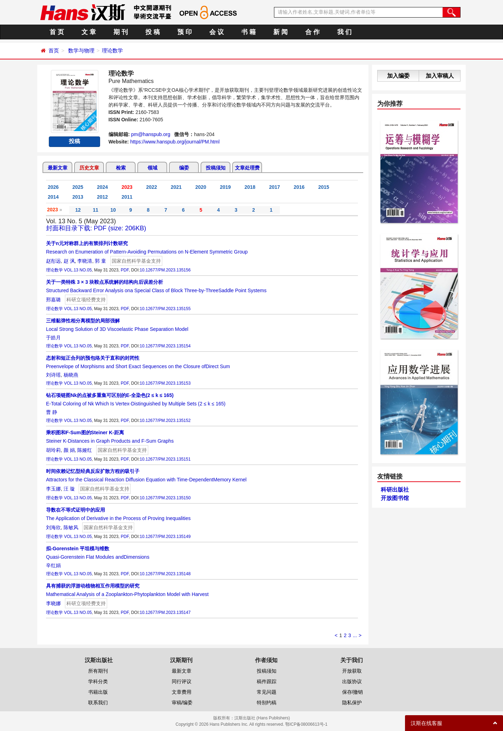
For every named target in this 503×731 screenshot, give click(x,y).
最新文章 (57, 168)
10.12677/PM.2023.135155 (165, 308)
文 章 (88, 32)
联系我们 (98, 702)
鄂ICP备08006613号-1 (306, 724)
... (355, 635)
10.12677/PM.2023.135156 (165, 270)
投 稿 (152, 32)
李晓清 (84, 261)
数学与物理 (81, 50)
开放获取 (352, 671)
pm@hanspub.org (150, 134)
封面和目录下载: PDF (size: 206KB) (96, 228)
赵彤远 (53, 261)
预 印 (184, 32)
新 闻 (280, 32)
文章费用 (181, 692)
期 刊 (120, 32)
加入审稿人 (440, 76)
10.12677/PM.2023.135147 (165, 612)
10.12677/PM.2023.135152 (165, 420)
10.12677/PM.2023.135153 (165, 383)
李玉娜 (53, 489)
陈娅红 (84, 450)
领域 (152, 168)
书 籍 (248, 32)
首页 (53, 50)
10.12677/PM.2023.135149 (165, 536)
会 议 (216, 32)
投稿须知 (216, 168)
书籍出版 (98, 692)
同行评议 (181, 681)
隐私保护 (352, 702)
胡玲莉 (53, 450)
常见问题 (266, 692)
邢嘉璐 (53, 299)
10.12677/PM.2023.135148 (165, 573)
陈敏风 (71, 527)
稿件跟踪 (266, 681)
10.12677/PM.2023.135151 (165, 459)
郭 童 (100, 261)
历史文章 (89, 168)
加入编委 (398, 76)
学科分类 (98, 681)
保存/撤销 (352, 692)
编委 (184, 168)
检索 (121, 168)
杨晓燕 (71, 375)
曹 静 (51, 412)
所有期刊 (98, 671)
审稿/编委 (182, 702)
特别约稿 (266, 702)
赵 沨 (69, 261)
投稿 (74, 141)
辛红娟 (53, 565)
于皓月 (53, 337)
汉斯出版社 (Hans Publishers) (262, 718)
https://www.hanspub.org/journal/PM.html (175, 142)
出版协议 (352, 681)
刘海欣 (53, 527)
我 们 (344, 32)
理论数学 (112, 50)
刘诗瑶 (53, 375)
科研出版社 (395, 490)
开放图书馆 (395, 498)
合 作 (312, 32)
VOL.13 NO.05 (78, 270)
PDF (125, 270)
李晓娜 (53, 603)
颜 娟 (69, 450)
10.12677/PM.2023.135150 (165, 497)
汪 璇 (69, 489)
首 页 (57, 32)
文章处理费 (247, 168)
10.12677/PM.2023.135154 (165, 346)
